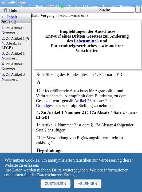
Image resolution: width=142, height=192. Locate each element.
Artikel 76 (83, 100)
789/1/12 (65, 15)
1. (3, 28)
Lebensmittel (86, 41)
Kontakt (109, 7)
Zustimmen (55, 184)
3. (3, 53)
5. (3, 74)
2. (3, 38)
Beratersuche (130, 7)
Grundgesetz (47, 105)
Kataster (75, 7)
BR (61, 7)
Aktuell (25, 7)
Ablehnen (87, 184)
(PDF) (51, 7)
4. (3, 64)
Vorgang (47, 15)
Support (92, 7)
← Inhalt (9, 17)
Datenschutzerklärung (55, 175)
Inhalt (34, 15)
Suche (116, 9)
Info (14, 10)
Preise (40, 7)
